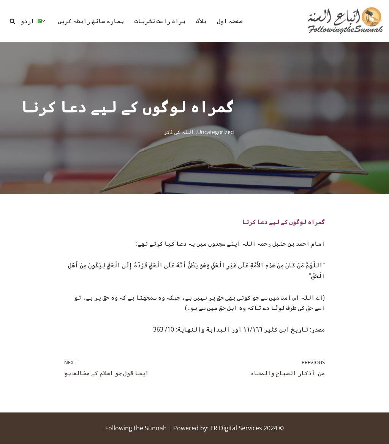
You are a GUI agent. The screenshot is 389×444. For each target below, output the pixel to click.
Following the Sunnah (136, 428)
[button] (43, 20)
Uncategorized (215, 132)
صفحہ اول (229, 21)
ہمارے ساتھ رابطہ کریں (91, 21)
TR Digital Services (236, 428)
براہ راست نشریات (159, 21)
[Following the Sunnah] (345, 21)
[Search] (12, 21)
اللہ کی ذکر (179, 132)
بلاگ (201, 21)
